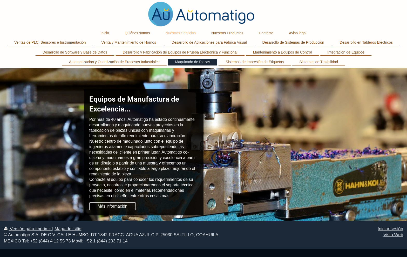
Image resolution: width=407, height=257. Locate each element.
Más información (112, 206)
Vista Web (393, 234)
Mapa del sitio (68, 228)
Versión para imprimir (28, 228)
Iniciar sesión (390, 228)
